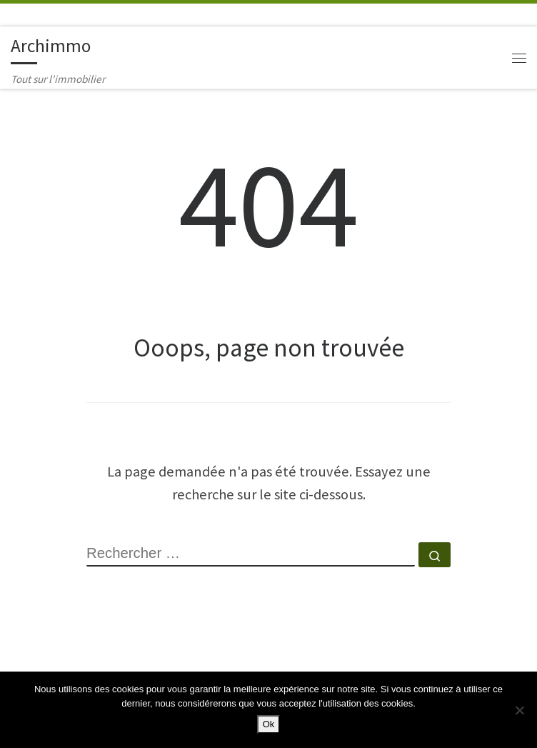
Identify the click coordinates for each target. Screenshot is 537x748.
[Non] (519, 710)
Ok (269, 724)
